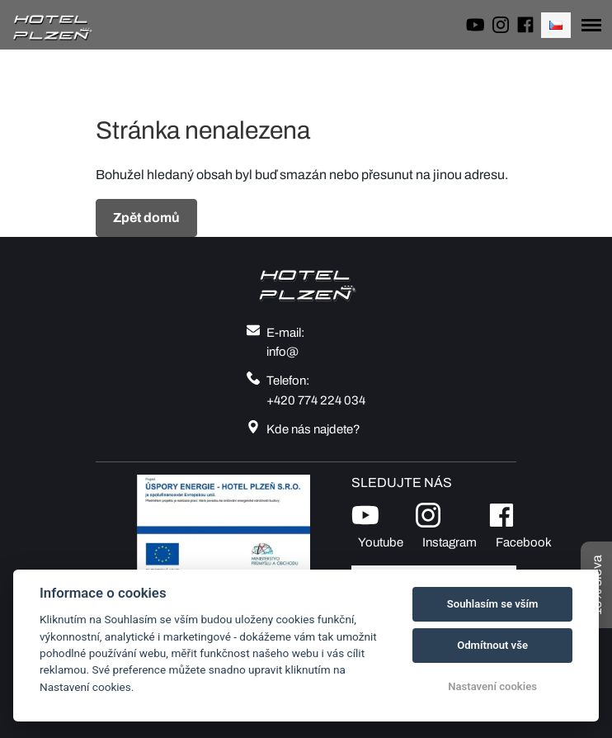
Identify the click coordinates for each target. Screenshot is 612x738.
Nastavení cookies (492, 686)
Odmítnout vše (492, 645)
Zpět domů (146, 218)
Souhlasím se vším (493, 604)
